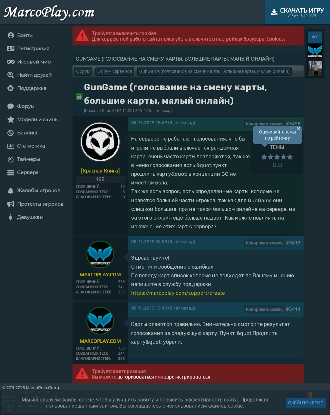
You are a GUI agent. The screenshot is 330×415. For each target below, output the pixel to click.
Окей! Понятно (306, 402)
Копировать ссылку (264, 124)
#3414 (293, 309)
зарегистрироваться (187, 377)
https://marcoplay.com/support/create (178, 293)
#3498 (293, 124)
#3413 (293, 243)
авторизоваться (135, 377)
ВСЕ (315, 37)
